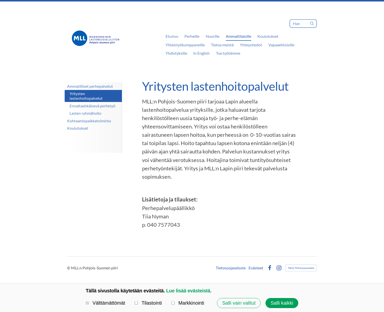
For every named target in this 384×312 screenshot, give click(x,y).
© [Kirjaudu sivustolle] (69, 267)
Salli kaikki (282, 303)
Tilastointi (148, 303)
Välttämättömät (105, 303)
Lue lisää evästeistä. (188, 290)
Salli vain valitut (238, 303)
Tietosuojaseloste (231, 268)
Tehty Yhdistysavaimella (301, 267)
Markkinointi (187, 303)
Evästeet (256, 268)
